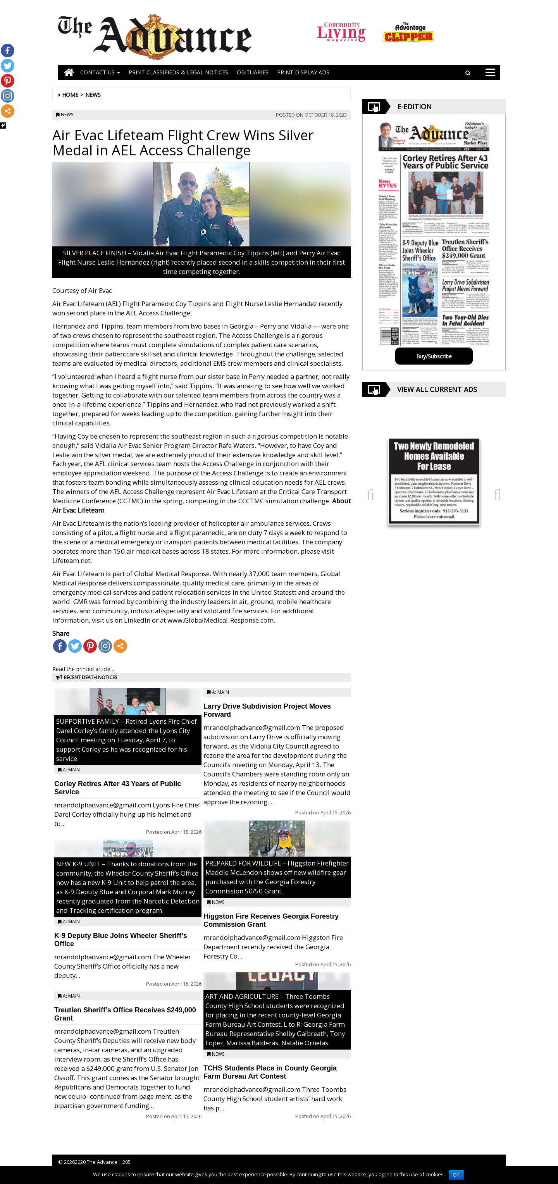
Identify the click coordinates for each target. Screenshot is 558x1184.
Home (70, 94)
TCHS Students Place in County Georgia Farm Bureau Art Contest (270, 1072)
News (93, 94)
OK (456, 1175)
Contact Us (100, 72)
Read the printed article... (83, 669)
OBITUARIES (253, 72)
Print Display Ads (303, 72)
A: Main (71, 769)
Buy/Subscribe (434, 356)
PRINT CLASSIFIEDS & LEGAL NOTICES (178, 72)
